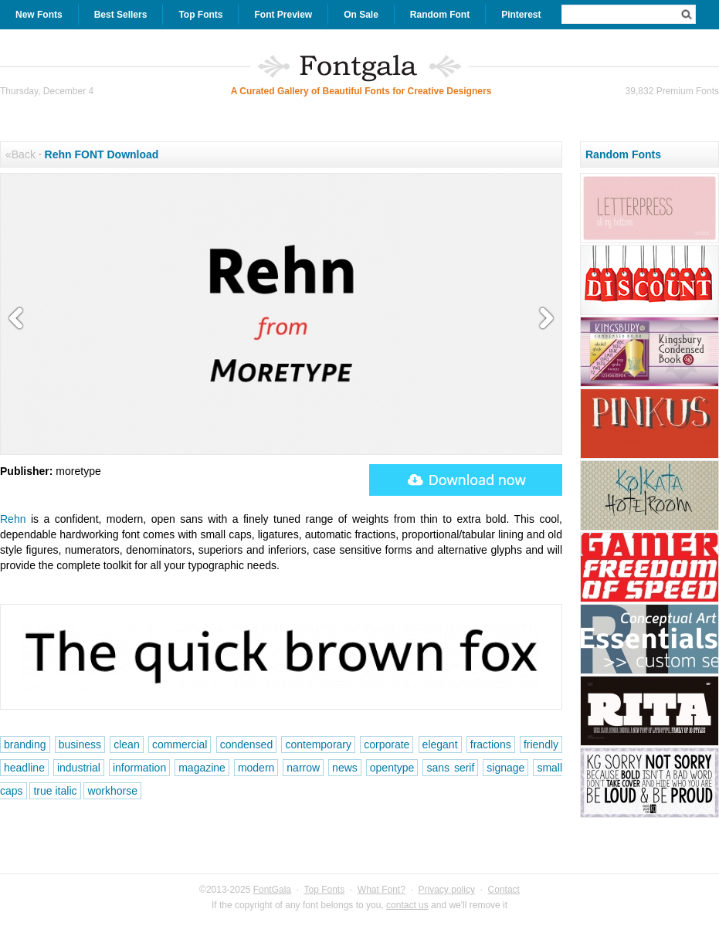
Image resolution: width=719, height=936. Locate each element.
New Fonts (39, 14)
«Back (20, 154)
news (345, 767)
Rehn (12, 519)
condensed (246, 744)
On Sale (361, 14)
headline (24, 767)
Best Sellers (121, 14)
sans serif (450, 767)
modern (256, 767)
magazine (202, 767)
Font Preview (283, 14)
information (139, 767)
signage (505, 767)
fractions (490, 744)
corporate (386, 744)
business (80, 744)
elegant (440, 744)
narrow (303, 767)
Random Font (440, 14)
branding (25, 744)
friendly (541, 744)
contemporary (318, 744)
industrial (78, 767)
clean (126, 744)
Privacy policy (447, 889)
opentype (392, 767)
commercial (180, 744)
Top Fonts (200, 14)
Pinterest (521, 14)
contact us (407, 905)
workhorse (112, 791)
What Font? (381, 889)
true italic (54, 791)
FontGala (272, 889)
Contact (504, 889)
